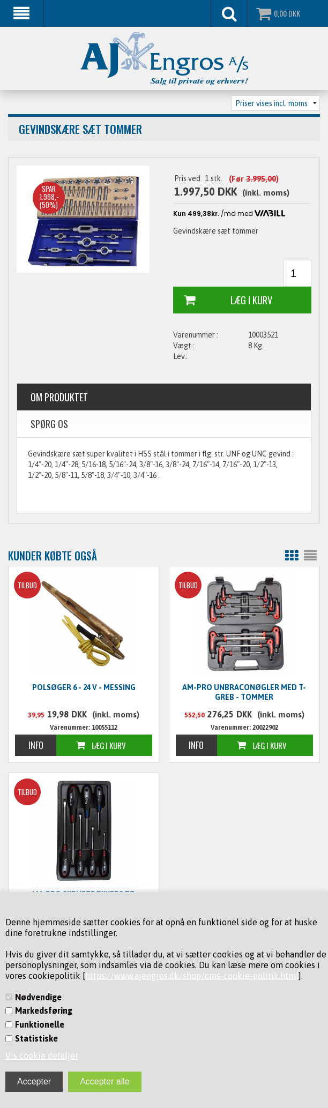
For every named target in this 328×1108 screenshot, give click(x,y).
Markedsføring (43, 1010)
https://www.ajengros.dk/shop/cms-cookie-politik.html (192, 975)
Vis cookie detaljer (41, 1055)
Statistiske (36, 1038)
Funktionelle (39, 1024)
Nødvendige (38, 997)
